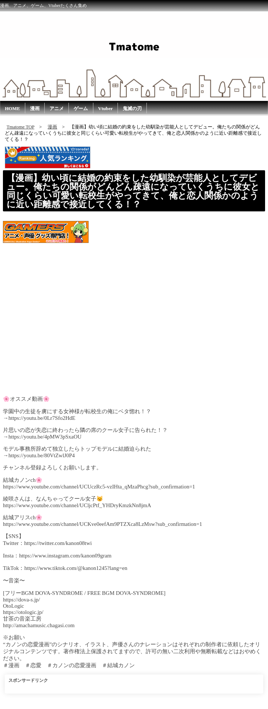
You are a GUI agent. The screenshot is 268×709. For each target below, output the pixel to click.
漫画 (35, 108)
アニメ (56, 108)
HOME (12, 108)
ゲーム (81, 108)
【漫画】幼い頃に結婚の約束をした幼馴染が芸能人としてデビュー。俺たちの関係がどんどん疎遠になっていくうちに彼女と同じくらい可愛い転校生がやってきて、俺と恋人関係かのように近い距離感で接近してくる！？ (133, 191)
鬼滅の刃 (132, 108)
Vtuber (105, 108)
